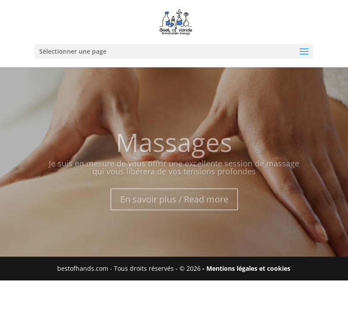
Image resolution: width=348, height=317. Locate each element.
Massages (174, 145)
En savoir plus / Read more (174, 203)
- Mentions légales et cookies (246, 268)
